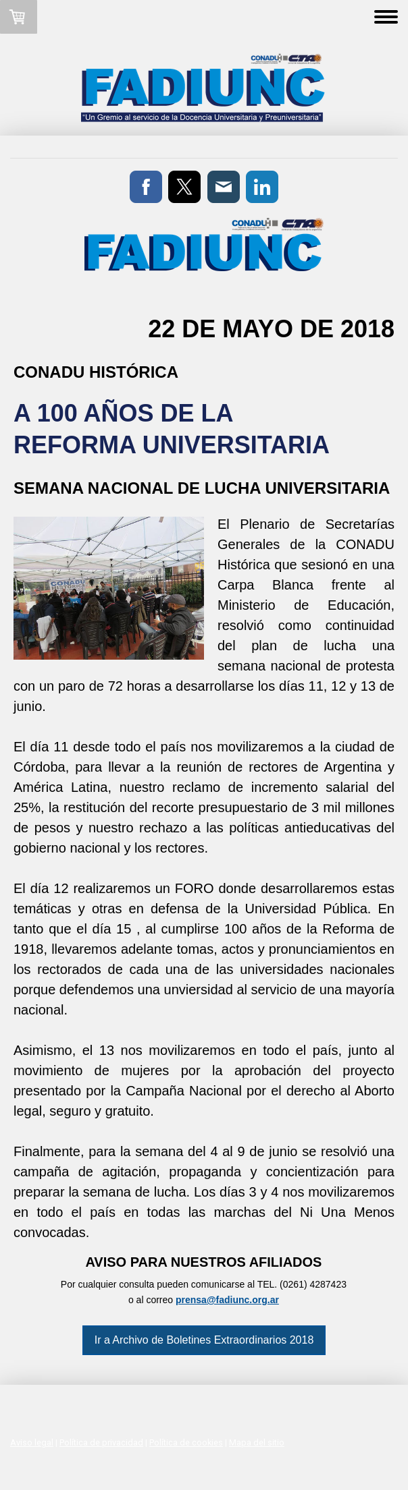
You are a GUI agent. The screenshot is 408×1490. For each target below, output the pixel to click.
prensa (191, 1299)
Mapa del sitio (256, 1442)
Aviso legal (31, 1442)
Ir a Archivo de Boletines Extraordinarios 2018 (204, 1340)
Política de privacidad (101, 1442)
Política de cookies (186, 1442)
